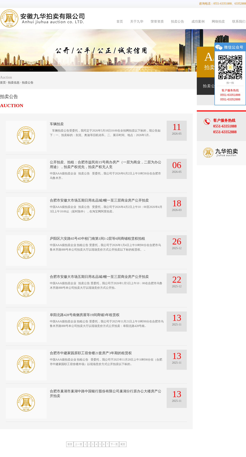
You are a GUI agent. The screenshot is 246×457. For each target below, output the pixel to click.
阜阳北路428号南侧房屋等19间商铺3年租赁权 (85, 315)
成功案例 (198, 21)
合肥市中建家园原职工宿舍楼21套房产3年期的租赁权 (91, 353)
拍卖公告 (177, 21)
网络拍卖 (218, 21)
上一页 (78, 444)
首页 (119, 21)
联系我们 (238, 21)
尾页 (122, 444)
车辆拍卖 (57, 124)
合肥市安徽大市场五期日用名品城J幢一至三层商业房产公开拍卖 (99, 200)
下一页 (114, 444)
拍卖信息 (13, 82)
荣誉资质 (157, 21)
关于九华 (136, 21)
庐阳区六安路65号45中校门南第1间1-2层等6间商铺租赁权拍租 (97, 239)
